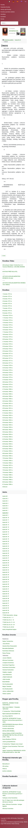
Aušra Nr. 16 (5, 532)
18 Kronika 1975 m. (7, 334)
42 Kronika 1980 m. (7, 391)
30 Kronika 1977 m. (7, 363)
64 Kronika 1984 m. (7, 444)
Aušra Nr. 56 (5, 610)
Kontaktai (3, 16)
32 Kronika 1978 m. (7, 367)
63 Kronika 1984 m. (7, 441)
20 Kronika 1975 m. (7, 339)
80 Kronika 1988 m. (7, 482)
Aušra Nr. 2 (5, 498)
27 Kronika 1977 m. (7, 356)
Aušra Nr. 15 (5, 529)
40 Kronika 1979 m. (7, 387)
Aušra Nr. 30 (5, 565)
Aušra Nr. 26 (5, 555)
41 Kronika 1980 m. (7, 389)
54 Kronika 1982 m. (7, 420)
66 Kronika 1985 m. (7, 448)
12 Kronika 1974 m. (7, 320)
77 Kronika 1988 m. (7, 475)
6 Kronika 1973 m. (7, 306)
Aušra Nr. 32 (5, 570)
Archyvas (4, 486)
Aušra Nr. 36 (5, 579)
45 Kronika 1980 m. (7, 398)
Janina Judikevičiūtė (7, 691)
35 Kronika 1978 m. (7, 375)
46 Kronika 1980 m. (7, 401)
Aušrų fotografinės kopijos (9, 629)
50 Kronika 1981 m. (7, 410)
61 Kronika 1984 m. (7, 436)
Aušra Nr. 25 (5, 553)
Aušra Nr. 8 (5, 513)
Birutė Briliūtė (5, 681)
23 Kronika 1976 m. (7, 346)
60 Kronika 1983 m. (7, 434)
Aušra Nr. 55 (5, 608)
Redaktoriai (5, 639)
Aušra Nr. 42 (5, 591)
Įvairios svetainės (7, 771)
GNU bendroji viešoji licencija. (11, 823)
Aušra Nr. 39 (5, 584)
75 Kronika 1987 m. (7, 470)
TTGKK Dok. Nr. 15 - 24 (8, 622)
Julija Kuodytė (6, 679)
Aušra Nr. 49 (5, 601)
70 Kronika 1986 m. (7, 458)
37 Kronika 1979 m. (7, 379)
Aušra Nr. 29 (5, 563)
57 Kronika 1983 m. (7, 427)
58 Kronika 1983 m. (7, 429)
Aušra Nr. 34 (5, 574)
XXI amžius (5, 766)
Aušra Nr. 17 (5, 534)
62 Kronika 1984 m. (7, 439)
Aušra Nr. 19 (5, 539)
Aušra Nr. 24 (5, 551)
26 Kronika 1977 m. (7, 353)
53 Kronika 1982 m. (7, 417)
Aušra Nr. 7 (5, 510)
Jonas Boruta (6, 643)
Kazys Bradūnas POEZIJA (9, 739)
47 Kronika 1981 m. (7, 403)
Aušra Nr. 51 (5, 603)
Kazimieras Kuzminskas (8, 667)
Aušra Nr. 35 (5, 577)
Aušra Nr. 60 (5, 612)
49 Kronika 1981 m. (7, 408)
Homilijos (3, 14)
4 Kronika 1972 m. (7, 301)
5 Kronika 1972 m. (7, 303)
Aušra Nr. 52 (5, 605)
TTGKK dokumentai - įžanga (9, 615)
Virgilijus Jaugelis (7, 672)
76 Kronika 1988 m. (7, 472)
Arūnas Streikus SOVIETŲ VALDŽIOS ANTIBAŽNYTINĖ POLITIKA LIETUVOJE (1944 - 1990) (12, 735)
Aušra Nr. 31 (5, 567)
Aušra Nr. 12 (5, 522)
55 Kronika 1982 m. (7, 422)
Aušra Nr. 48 (5, 598)
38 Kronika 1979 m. (7, 382)
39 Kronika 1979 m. (7, 384)
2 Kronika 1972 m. (7, 296)
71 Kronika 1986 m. (7, 460)
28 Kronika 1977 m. (7, 358)
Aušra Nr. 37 (5, 582)
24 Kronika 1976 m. (7, 348)
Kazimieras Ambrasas (8, 650)
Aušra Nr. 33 (5, 572)
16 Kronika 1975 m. (7, 329)
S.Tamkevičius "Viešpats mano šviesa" (12, 744)
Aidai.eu (4, 768)
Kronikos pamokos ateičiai (8, 12)
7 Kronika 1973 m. (7, 308)
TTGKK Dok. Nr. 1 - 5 (7, 617)
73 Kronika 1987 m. (7, 465)
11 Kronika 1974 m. (7, 318)
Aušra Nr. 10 (5, 517)
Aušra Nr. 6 (5, 508)
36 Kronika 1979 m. (7, 377)
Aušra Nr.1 (5, 496)
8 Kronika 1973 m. (7, 310)
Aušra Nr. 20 (5, 541)
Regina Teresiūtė (6, 686)
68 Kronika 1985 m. (7, 453)
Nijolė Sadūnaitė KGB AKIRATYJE (11, 713)
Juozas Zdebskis (6, 658)
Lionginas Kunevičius (8, 662)
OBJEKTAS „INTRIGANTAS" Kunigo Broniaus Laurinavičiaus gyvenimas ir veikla (12, 720)
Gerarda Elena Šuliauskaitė (9, 646)
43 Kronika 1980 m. (7, 394)
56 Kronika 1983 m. (7, 425)
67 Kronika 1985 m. (7, 451)
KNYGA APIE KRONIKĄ (8, 731)
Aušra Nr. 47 (5, 596)
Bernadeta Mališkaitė (8, 648)
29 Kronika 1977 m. (7, 360)
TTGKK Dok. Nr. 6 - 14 (8, 620)
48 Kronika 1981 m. (7, 406)
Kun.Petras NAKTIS (7, 716)
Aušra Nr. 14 (5, 527)
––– (3, 269)
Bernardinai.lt (5, 764)
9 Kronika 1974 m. (7, 313)
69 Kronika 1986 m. (7, 456)
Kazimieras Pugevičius (8, 665)
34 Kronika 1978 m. (7, 372)
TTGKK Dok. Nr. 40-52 (8, 627)
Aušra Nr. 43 (5, 593)
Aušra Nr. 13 (5, 524)
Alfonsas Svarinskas (7, 660)
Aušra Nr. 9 (5, 515)
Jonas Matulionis (7, 674)
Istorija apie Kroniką (6, 9)
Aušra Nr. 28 (5, 560)
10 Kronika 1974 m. (7, 315)
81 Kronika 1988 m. (7, 484)
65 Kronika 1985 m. (7, 446)
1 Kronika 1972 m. (7, 294)
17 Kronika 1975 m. (7, 332)
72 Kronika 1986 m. (7, 463)
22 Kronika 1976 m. (7, 344)
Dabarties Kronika (5, 7)
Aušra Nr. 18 (5, 536)
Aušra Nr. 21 (5, 543)
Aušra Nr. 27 (5, 558)
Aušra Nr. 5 (5, 505)
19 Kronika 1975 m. (7, 337)
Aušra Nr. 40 (5, 586)
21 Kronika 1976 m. (7, 341)
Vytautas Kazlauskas (8, 670)
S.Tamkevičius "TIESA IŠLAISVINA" (11, 711)
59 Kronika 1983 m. (7, 432)
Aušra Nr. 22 (5, 546)
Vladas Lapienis (6, 693)
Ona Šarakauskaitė (7, 689)
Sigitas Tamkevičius (7, 641)
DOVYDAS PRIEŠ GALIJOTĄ (9, 271)
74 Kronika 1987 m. (7, 467)
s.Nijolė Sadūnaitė (7, 677)
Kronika (3, 4)
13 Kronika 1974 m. (7, 322)
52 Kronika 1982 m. (7, 415)
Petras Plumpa (6, 653)
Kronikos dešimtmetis (8, 728)
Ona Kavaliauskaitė (7, 684)
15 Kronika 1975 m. (7, 327)
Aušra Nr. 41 (5, 589)
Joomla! (3, 822)
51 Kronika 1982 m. (7, 413)
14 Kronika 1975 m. (7, 325)
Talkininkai (5, 655)
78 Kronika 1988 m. (7, 477)
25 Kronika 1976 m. (7, 351)
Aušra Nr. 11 (5, 520)
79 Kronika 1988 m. (7, 479)
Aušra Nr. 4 (5, 503)
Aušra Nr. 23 (5, 548)
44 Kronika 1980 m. (7, 396)
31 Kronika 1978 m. (7, 365)
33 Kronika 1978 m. (7, 370)
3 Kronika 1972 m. (7, 298)
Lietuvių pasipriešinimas (8, 741)
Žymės (2, 19)
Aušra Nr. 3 (5, 501)
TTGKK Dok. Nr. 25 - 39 (8, 624)
